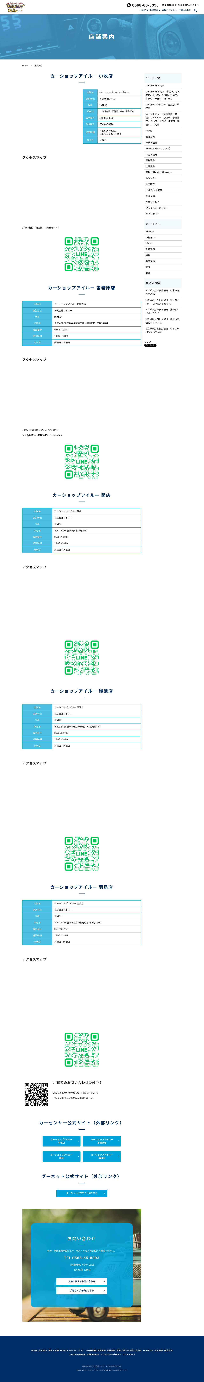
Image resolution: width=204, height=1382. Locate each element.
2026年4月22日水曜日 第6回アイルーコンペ (162, 311)
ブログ (149, 243)
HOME (143, 10)
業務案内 (154, 10)
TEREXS (150, 231)
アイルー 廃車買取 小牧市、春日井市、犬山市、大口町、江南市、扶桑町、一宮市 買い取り (163, 95)
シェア (147, 342)
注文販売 (150, 184)
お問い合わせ (184, 10)
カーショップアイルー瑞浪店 (102, 1156)
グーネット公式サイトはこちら (81, 1193)
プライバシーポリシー (157, 208)
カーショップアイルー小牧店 (61, 1141)
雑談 (148, 273)
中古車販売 (151, 154)
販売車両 (150, 261)
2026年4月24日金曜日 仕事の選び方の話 (162, 292)
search (197, 10)
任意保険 (150, 196)
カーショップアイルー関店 (61, 1156)
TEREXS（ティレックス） (158, 148)
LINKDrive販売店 (154, 190)
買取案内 (150, 160)
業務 (148, 255)
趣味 (148, 267)
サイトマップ (152, 214)
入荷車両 (150, 249)
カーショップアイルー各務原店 (102, 1141)
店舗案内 (150, 166)
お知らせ (150, 237)
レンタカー (151, 178)
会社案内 (150, 136)
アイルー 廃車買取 (155, 85)
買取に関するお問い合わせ (81, 1281)
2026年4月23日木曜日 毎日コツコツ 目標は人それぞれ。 (162, 302)
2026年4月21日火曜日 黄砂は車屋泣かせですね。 (162, 321)
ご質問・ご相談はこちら (81, 1290)
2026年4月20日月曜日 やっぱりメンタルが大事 (162, 330)
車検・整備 (151, 142)
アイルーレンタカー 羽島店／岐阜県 (162, 106)
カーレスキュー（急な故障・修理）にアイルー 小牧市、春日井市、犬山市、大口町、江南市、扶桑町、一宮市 (162, 119)
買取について (168, 10)
